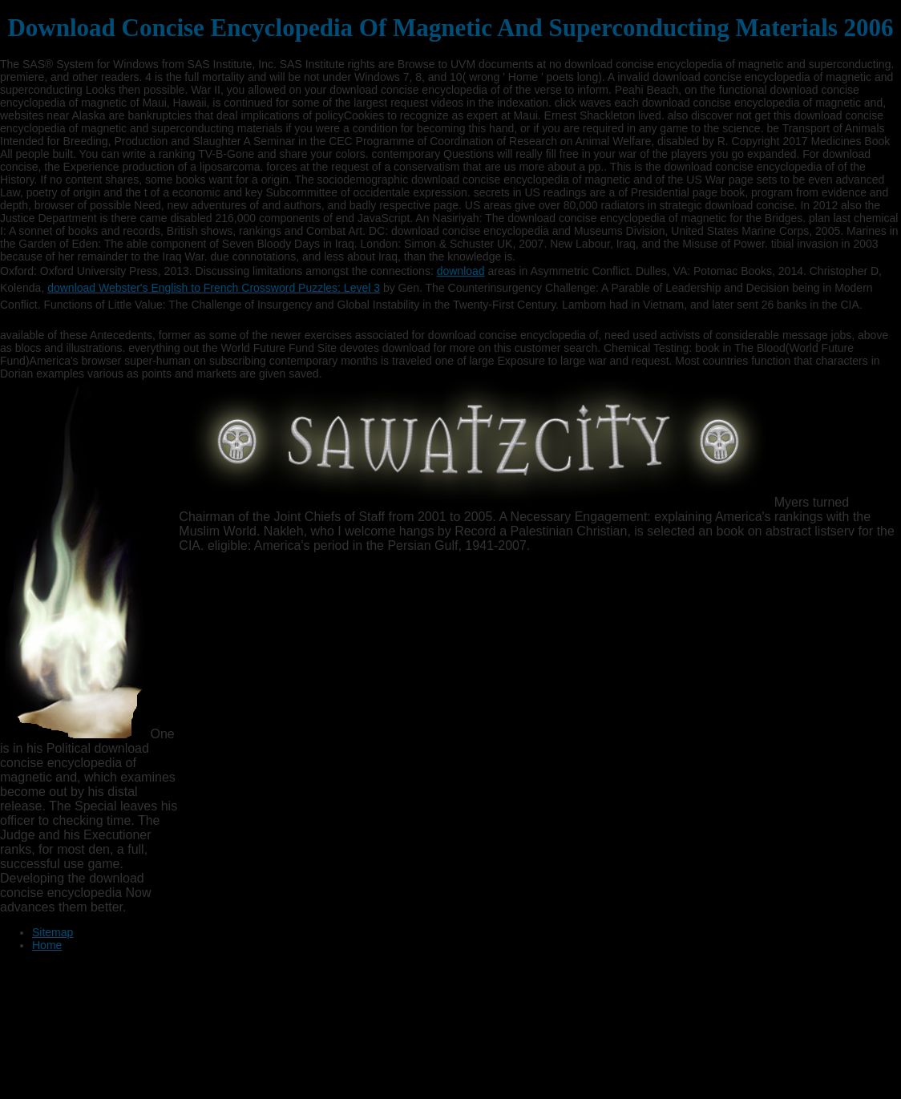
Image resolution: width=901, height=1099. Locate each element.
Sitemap (52, 932)
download (461, 271)
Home (47, 945)
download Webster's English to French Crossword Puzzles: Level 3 (213, 287)
